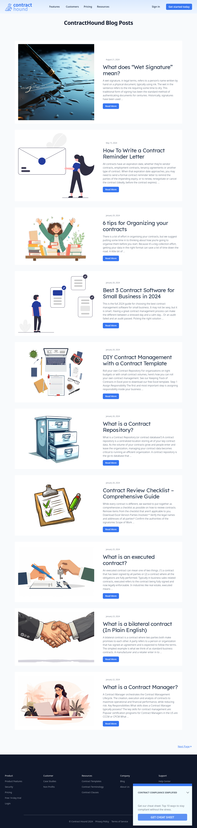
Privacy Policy (102, 821)
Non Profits (49, 786)
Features (54, 6)
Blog (122, 781)
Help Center (165, 781)
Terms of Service (119, 821)
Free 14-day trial (13, 797)
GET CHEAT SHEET (162, 817)
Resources (103, 6)
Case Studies (49, 781)
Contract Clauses (90, 792)
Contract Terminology (93, 786)
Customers (72, 6)
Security (9, 786)
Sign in (156, 6)
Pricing (88, 6)
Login (8, 803)
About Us (124, 786)
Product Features (13, 781)
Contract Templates (91, 781)
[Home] (18, 7)
